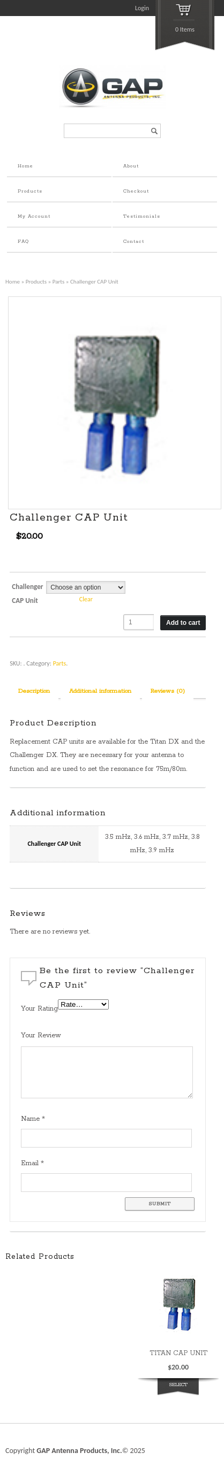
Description (34, 691)
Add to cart (183, 622)
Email (32, 1163)
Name (33, 1119)
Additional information (100, 691)
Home (25, 166)
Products (30, 191)
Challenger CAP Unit (27, 593)
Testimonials (141, 216)
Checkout (136, 191)
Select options (178, 1391)
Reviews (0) (168, 691)
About (131, 166)
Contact (133, 241)
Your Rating (39, 1009)
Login (142, 8)
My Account (34, 216)
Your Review (41, 1035)
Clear (86, 599)
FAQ (23, 241)
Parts (59, 281)
